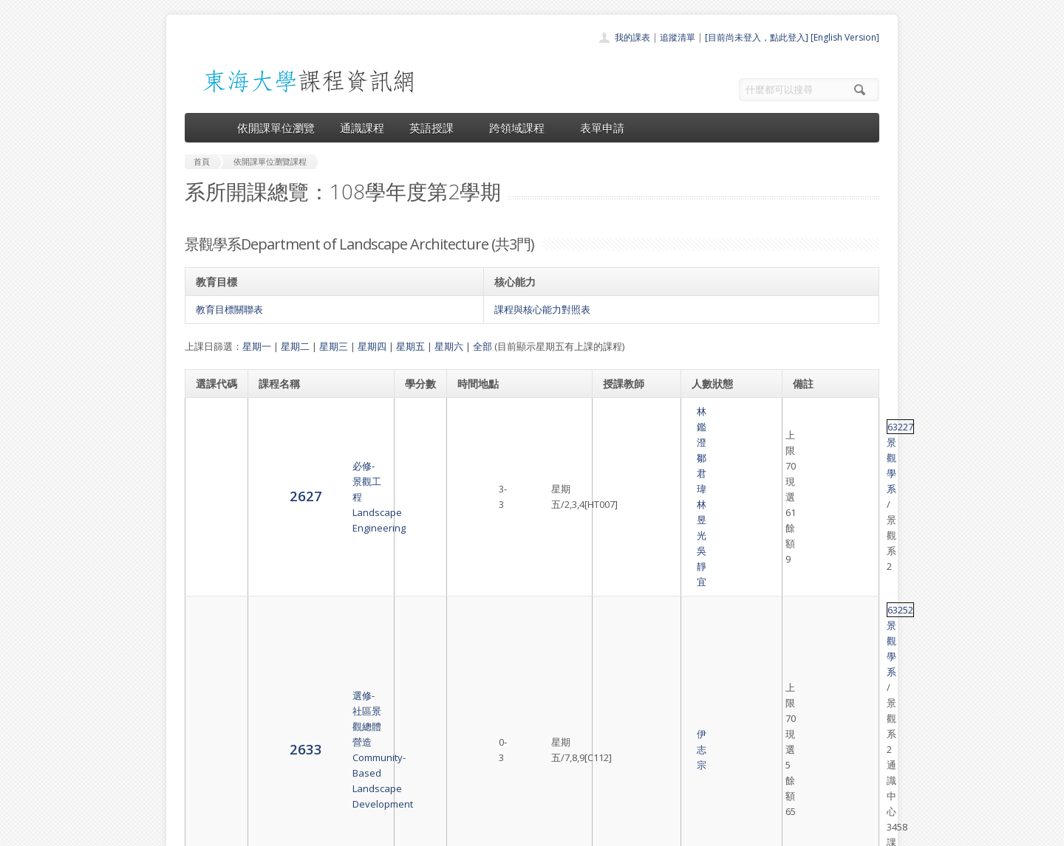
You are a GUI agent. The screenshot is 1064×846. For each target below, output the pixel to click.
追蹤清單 (677, 37)
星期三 (333, 346)
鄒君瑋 (649, 411)
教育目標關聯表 (229, 309)
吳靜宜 (649, 426)
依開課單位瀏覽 (276, 127)
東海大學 (197, 830)
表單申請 (602, 127)
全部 (482, 346)
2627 (212, 418)
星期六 (448, 346)
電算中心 (385, 830)
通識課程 (362, 127)
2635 (212, 552)
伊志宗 (618, 478)
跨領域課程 (522, 127)
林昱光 (618, 426)
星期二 (295, 346)
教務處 (432, 830)
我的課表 (632, 37)
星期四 (372, 346)
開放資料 (493, 773)
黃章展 (649, 537)
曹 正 (618, 537)
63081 (807, 529)
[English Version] (845, 37)
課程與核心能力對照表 (542, 309)
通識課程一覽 (502, 724)
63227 (807, 411)
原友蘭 (649, 553)
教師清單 (493, 789)
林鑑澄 (618, 411)
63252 (807, 454)
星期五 (410, 346)
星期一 (256, 346)
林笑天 (618, 568)
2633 (212, 477)
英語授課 (436, 127)
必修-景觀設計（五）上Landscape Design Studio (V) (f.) (315, 553)
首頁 (485, 692)
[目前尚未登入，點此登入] (756, 37)
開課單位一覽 (502, 708)
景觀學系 (842, 411)
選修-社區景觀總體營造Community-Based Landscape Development (315, 478)
